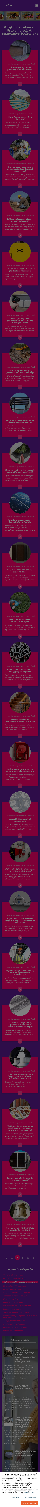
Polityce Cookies (29, 1493)
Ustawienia (15, 1498)
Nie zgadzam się (30, 1498)
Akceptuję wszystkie (29, 1503)
